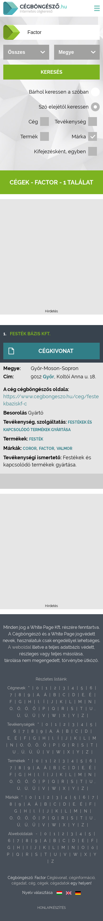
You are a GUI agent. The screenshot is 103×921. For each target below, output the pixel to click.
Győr (48, 376)
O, (11, 708)
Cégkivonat (55, 351)
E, (83, 695)
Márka (79, 136)
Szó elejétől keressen (64, 107)
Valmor (64, 448)
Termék (29, 136)
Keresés (51, 72)
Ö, (27, 708)
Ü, (27, 715)
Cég (33, 122)
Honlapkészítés (51, 908)
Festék (36, 439)
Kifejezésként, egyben (60, 151)
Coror (30, 448)
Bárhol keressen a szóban (59, 92)
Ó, (19, 708)
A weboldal (20, 647)
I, (39, 702)
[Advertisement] (51, 256)
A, (38, 695)
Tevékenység (70, 122)
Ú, (19, 715)
